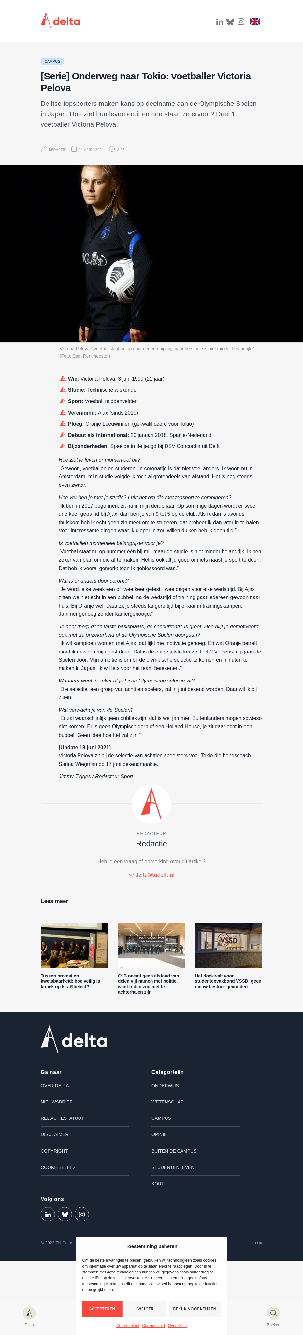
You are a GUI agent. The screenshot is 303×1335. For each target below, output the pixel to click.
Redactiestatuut (62, 1118)
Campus (52, 61)
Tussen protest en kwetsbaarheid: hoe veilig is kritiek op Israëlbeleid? (70, 981)
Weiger (145, 1309)
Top (256, 1243)
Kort (158, 1183)
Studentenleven (173, 1167)
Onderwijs (165, 1085)
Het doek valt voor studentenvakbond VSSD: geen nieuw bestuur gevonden (228, 981)
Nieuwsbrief (56, 1101)
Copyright (54, 1151)
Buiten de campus (174, 1151)
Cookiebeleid (127, 1325)
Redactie (57, 149)
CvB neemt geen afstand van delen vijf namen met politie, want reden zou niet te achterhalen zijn (148, 984)
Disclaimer (55, 1134)
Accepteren (102, 1309)
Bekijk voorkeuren (194, 1309)
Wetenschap (168, 1101)
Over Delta (177, 1325)
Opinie (159, 1134)
